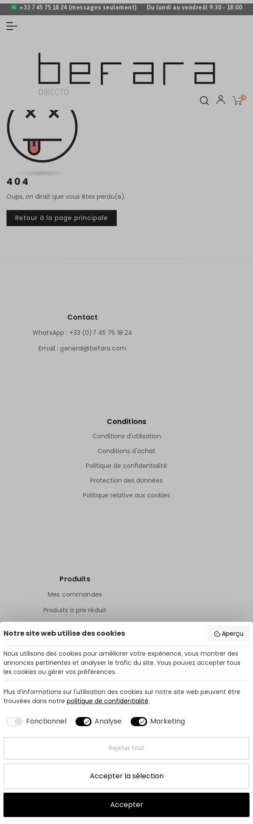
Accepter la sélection (127, 776)
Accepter (126, 805)
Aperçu (229, 633)
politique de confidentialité (107, 701)
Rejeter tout (127, 748)
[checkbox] (34, 721)
